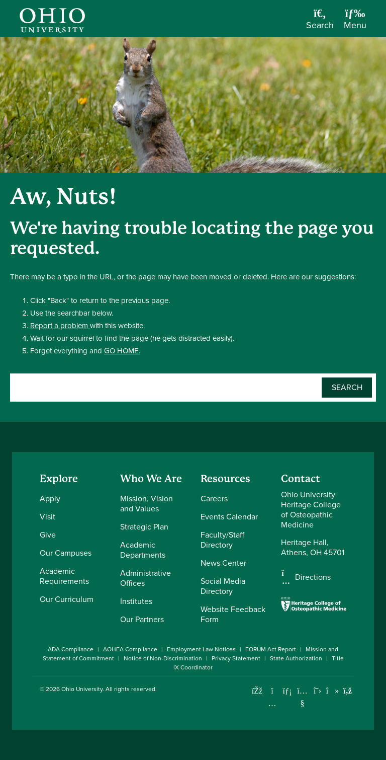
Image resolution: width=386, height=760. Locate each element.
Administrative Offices (145, 578)
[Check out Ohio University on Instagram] (272, 703)
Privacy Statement (236, 658)
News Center (223, 563)
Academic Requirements (64, 576)
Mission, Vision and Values (146, 503)
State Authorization (296, 658)
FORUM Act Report (270, 649)
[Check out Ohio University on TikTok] (332, 691)
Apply (50, 498)
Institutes (136, 601)
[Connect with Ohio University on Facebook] (257, 691)
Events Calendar (229, 516)
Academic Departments (142, 550)
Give (48, 535)
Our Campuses (65, 553)
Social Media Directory (223, 586)
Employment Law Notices (201, 649)
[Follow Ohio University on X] (317, 691)
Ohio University (82, 689)
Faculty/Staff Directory (222, 540)
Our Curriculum (66, 599)
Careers (214, 498)
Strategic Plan (144, 527)
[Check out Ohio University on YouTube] (302, 697)
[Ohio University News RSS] (347, 691)
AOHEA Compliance (130, 649)
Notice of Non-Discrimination (163, 658)
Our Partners (142, 619)
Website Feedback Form (233, 614)
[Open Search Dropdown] (320, 22)
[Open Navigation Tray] (355, 22)
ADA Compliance (70, 649)
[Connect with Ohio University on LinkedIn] (287, 691)
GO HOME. (122, 350)
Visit (47, 516)
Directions (313, 577)
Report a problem (60, 325)
